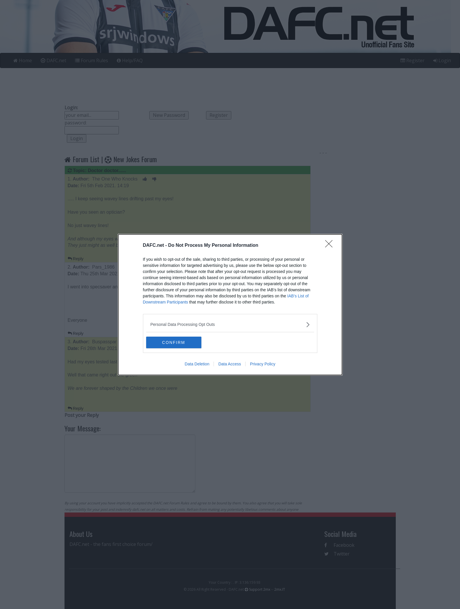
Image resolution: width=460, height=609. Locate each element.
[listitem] (230, 325)
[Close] (330, 245)
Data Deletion (197, 364)
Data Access (229, 364)
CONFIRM (173, 342)
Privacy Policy (262, 364)
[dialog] (230, 304)
